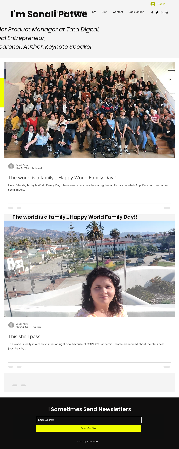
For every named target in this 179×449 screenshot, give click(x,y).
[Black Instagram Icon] (167, 12)
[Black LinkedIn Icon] (162, 12)
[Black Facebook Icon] (152, 12)
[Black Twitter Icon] (157, 12)
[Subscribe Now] (88, 428)
